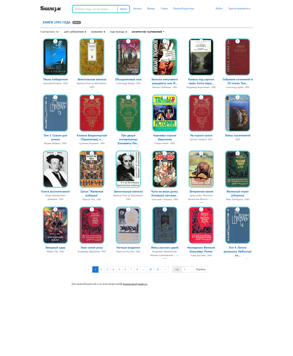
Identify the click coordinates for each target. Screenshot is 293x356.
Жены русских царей (165, 248)
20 (150, 269)
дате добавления (75, 31)
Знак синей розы (92, 248)
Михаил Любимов (161, 88)
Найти (123, 9)
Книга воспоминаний (55, 192)
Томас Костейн (198, 256)
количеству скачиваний (148, 31)
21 (157, 269)
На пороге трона (201, 136)
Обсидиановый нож (128, 79)
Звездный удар (55, 248)
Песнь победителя (55, 79)
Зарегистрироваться (239, 8)
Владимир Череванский (164, 251)
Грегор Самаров (198, 139)
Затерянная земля (201, 192)
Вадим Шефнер (52, 144)
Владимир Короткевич (198, 88)
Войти (218, 8)
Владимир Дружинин (89, 251)
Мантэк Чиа (89, 200)
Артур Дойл (195, 195)
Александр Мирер (125, 83)
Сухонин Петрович (88, 144)
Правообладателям (183, 8)
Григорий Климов (52, 83)
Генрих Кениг (162, 144)
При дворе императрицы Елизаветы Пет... (128, 140)
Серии (164, 8)
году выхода (118, 31)
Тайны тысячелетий (238, 136)
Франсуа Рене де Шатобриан (91, 83)
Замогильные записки (92, 79)
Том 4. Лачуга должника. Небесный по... (238, 252)
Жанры (151, 8)
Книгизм (50, 8)
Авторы (137, 8)
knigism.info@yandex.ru (133, 284)
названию (98, 31)
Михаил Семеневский (161, 255)
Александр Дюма (234, 88)
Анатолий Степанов (161, 200)
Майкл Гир (52, 251)
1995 (65, 83)
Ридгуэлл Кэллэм (125, 251)
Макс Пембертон (234, 200)
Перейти (201, 269)
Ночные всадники (128, 248)
